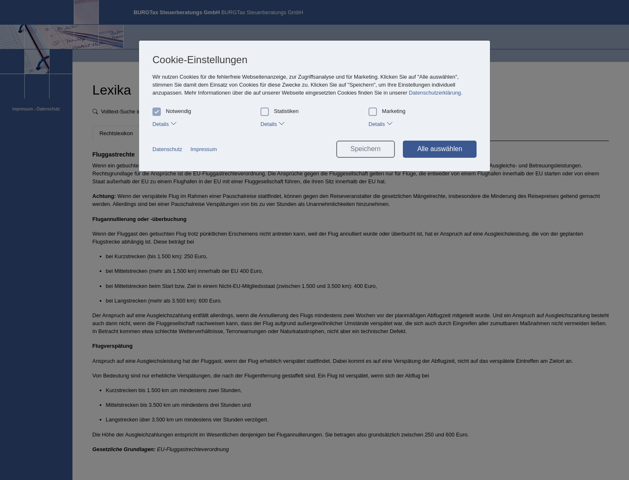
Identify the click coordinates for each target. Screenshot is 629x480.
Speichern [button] (366, 148)
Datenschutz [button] (167, 149)
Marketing (387, 111)
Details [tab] (164, 123)
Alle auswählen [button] (439, 148)
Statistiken (279, 111)
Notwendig (171, 111)
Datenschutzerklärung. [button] (435, 93)
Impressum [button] (204, 149)
